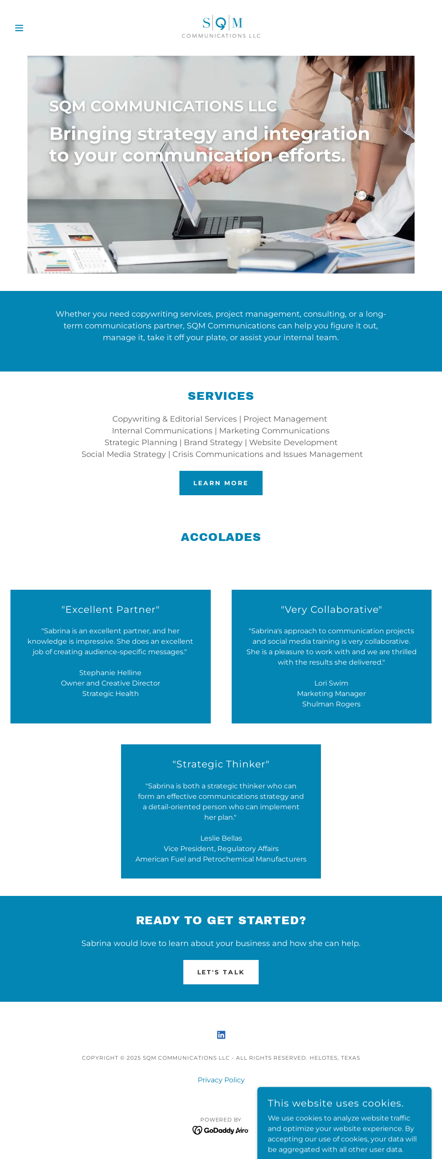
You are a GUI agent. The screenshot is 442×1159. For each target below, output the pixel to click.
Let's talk (221, 972)
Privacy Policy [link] (221, 1080)
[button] (42, 28)
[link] (221, 27)
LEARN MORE (221, 483)
